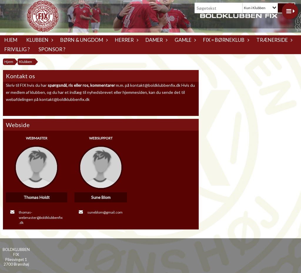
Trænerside (273, 40)
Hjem (10, 40)
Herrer (126, 40)
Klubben (38, 40)
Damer (156, 40)
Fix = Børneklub (225, 40)
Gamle (184, 40)
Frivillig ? (17, 49)
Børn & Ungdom (83, 40)
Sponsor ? (52, 49)
